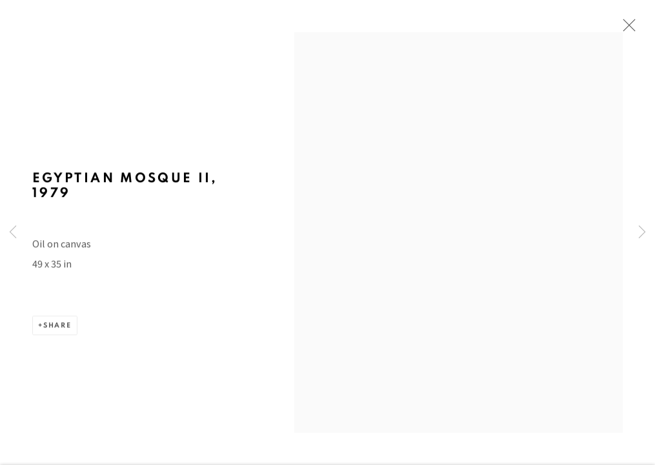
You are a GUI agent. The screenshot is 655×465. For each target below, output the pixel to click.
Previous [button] (13, 232)
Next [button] (642, 232)
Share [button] (57, 332)
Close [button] (627, 29)
